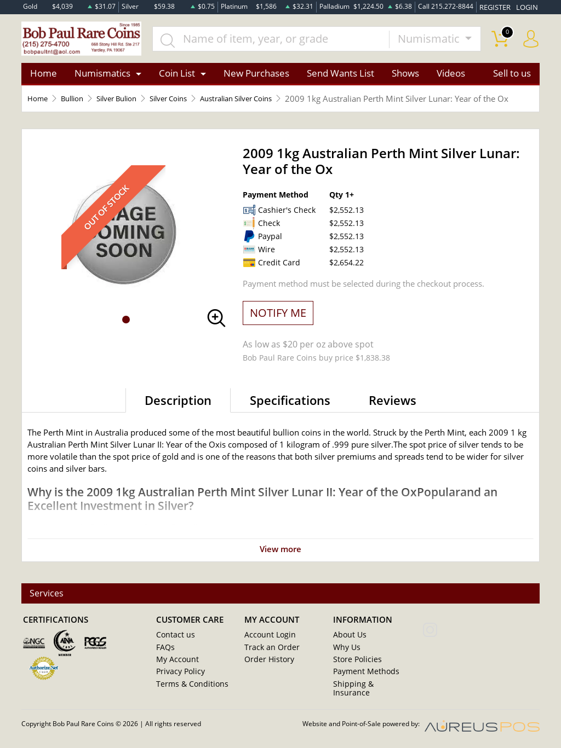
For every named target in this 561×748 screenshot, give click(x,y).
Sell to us (512, 77)
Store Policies (354, 671)
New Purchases (256, 77)
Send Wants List (340, 77)
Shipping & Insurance (367, 695)
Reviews (392, 416)
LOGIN (528, 6)
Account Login (267, 647)
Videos (451, 77)
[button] (126, 336)
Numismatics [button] (102, 77)
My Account (175, 671)
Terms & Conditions (188, 695)
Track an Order (268, 659)
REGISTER (498, 6)
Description (178, 416)
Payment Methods (363, 683)
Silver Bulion (127, 102)
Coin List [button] (177, 77)
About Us (348, 647)
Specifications (290, 416)
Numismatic (430, 40)
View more (280, 565)
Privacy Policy (178, 683)
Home (43, 77)
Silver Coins (186, 102)
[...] (279, 40)
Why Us (345, 659)
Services (48, 606)
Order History (266, 671)
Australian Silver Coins (263, 102)
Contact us (173, 647)
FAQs (164, 659)
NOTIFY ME (278, 329)
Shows (405, 77)
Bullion (77, 102)
